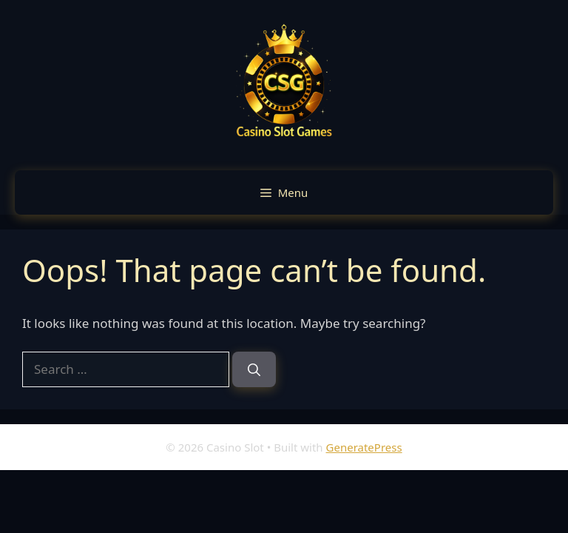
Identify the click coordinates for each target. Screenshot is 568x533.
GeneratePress (364, 447)
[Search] (254, 369)
